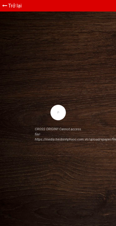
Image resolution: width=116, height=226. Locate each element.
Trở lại (12, 6)
